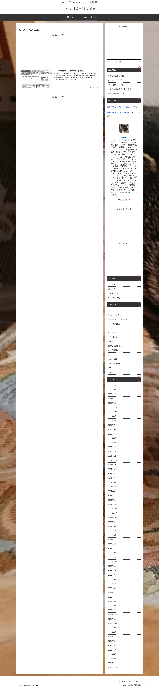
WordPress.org (114, 298)
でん (133, 107)
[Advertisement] (59, 51)
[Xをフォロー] (122, 199)
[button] (139, 61)
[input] (124, 61)
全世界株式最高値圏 (116, 76)
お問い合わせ (120, 682)
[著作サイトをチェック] (119, 199)
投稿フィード (113, 289)
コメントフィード (115, 293)
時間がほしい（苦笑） (117, 85)
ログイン (111, 284)
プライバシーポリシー (134, 682)
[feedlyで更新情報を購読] (125, 199)
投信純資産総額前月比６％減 (120, 89)
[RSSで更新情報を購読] (129, 199)
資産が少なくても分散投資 (118, 107)
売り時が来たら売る (116, 80)
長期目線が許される (116, 94)
